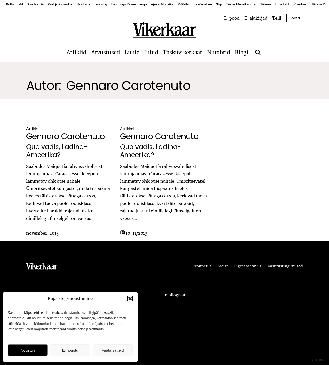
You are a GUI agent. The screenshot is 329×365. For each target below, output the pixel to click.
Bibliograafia (176, 295)
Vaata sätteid (113, 350)
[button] (130, 298)
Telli (276, 18)
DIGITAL (318, 360)
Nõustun (28, 350)
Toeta (294, 18)
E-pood (232, 18)
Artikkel (33, 128)
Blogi (241, 52)
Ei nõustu (70, 350)
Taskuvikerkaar (182, 52)
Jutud (151, 52)
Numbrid (218, 52)
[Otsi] (257, 52)
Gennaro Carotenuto (65, 136)
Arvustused (105, 52)
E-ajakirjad (255, 18)
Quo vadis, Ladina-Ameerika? (56, 151)
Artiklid (76, 52)
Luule (132, 52)
